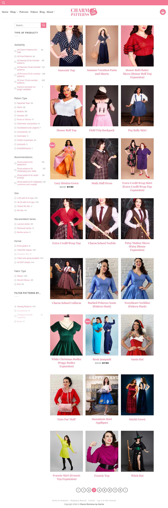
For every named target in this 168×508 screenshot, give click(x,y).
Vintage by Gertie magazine (24, 316)
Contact (91, 500)
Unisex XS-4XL (23, 206)
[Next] (125, 490)
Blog (42, 12)
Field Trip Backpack (101, 130)
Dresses (20, 115)
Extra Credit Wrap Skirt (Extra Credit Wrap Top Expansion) (137, 186)
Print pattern (22, 246)
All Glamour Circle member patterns (29, 68)
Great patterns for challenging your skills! (26, 169)
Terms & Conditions (60, 500)
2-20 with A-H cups (25, 198)
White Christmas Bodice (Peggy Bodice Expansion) (66, 362)
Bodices (20, 111)
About (51, 12)
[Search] (3, 2)
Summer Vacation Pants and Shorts (102, 71)
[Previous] (78, 490)
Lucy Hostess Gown (66, 183)
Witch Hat (137, 475)
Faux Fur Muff (66, 419)
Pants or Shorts (24, 119)
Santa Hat (137, 359)
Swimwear (21, 136)
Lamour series (23, 224)
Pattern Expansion (25, 140)
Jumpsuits (21, 144)
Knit (19, 284)
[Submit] (43, 25)
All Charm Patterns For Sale (27, 51)
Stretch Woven (23, 280)
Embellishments (24, 148)
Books (19, 321)
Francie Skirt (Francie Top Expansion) (66, 477)
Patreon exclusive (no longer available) (26, 88)
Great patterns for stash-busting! (28, 176)
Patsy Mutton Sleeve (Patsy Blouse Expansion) (137, 246)
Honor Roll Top (66, 130)
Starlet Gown (137, 419)
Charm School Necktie (102, 243)
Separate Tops (23, 103)
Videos (34, 12)
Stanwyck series (24, 228)
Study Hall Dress (101, 183)
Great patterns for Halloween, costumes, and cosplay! (29, 183)
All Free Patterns (24, 56)
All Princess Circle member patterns (29, 75)
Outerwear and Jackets (27, 123)
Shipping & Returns (78, 500)
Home (5, 12)
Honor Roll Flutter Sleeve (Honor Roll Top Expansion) (137, 73)
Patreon (23, 12)
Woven (20, 276)
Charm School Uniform (66, 303)
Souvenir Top (66, 70)
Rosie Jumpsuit (102, 359)
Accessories (22, 132)
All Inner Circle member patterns (27, 81)
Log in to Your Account (106, 500)
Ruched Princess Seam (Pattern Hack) (102, 304)
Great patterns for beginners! (25, 163)
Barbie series (23, 232)
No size (20, 210)
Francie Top (101, 475)
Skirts (19, 107)
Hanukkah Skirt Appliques (102, 420)
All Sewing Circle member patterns (28, 61)
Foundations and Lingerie (28, 128)
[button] (163, 12)
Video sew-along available (28, 258)
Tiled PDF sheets (24, 250)
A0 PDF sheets (23, 262)
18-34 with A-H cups (25, 202)
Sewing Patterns (24, 306)
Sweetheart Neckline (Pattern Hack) (137, 304)
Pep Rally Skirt (137, 130)
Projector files (23, 254)
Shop (14, 12)
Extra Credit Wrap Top (66, 243)
